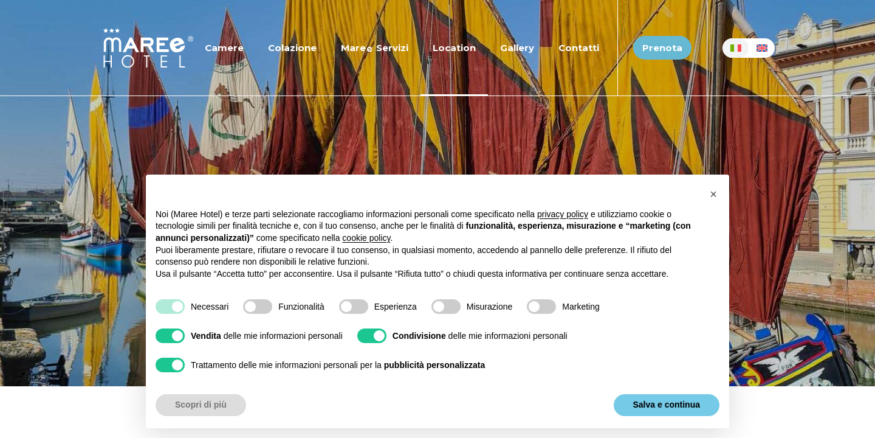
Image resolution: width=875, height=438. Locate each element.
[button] (713, 194)
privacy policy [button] (562, 214)
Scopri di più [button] (201, 404)
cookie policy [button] (366, 238)
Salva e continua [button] (666, 404)
